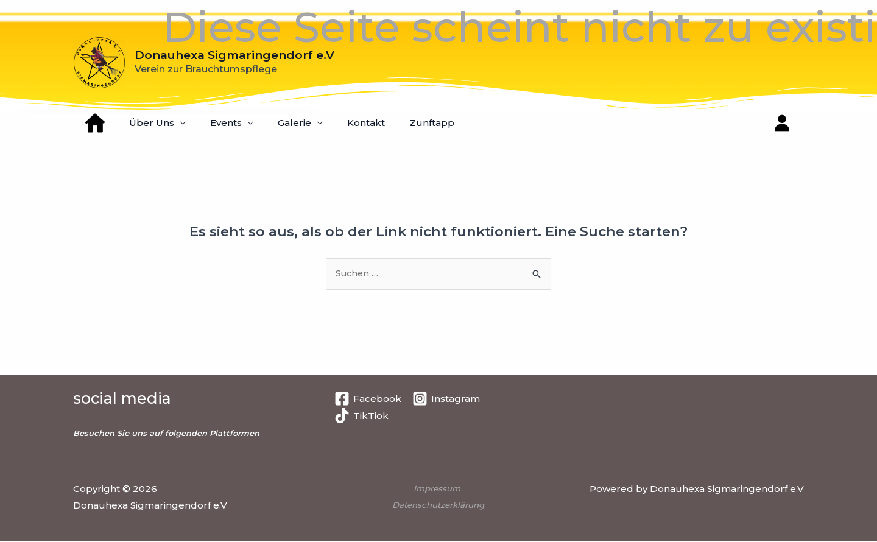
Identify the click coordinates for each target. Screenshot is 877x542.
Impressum (438, 489)
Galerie (273, 122)
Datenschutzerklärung (438, 505)
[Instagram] (446, 399)
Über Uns (142, 122)
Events (211, 122)
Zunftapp (398, 122)
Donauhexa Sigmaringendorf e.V (234, 55)
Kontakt (338, 122)
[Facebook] (367, 399)
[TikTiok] (361, 416)
